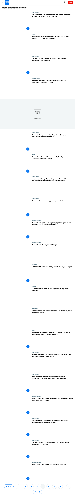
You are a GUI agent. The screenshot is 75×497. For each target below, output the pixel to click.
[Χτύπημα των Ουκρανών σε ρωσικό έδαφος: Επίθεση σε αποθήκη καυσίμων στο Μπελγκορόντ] (52, 340)
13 (68, 486)
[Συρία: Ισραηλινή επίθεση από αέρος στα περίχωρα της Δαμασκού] (52, 296)
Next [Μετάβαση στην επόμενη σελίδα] (36, 492)
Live (70, 2)
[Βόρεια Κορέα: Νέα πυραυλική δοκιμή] (52, 252)
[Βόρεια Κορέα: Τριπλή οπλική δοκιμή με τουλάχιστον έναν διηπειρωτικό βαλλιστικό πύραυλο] (52, 230)
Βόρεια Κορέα (36, 220)
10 (60, 486)
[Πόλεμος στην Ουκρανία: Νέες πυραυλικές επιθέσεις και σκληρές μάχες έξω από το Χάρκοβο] (52, 22)
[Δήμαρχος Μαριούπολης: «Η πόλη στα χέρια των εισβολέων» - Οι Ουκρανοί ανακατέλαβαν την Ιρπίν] (52, 384)
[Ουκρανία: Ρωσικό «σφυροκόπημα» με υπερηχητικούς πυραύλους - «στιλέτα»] (52, 450)
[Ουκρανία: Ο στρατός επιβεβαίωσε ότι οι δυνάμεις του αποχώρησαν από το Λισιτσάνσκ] (52, 142)
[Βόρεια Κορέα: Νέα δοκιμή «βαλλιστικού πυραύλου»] (52, 472)
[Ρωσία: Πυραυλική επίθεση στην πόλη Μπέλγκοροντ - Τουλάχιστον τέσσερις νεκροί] (52, 164)
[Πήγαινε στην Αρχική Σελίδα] (7, 2)
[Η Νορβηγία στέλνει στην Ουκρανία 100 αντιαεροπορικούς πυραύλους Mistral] (52, 318)
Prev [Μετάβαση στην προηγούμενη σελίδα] (9, 486)
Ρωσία (34, 154)
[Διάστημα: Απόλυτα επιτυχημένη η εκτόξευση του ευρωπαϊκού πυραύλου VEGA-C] (52, 88)
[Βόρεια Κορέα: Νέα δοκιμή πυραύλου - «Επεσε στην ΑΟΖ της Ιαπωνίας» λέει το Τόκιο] (52, 406)
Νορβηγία (35, 308)
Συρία (34, 286)
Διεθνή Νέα (36, 78)
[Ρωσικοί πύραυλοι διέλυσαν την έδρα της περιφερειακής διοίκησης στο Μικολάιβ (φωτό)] (52, 362)
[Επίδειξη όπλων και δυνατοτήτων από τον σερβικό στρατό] (52, 274)
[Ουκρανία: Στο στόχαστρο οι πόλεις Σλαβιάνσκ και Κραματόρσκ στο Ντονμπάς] (52, 66)
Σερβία (34, 264)
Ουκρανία (35, 12)
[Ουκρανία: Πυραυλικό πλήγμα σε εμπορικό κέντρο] (52, 208)
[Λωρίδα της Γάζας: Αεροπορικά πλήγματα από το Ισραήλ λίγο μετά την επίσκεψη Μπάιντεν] (52, 44)
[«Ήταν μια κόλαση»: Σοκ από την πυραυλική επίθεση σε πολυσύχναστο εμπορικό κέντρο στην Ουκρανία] (52, 186)
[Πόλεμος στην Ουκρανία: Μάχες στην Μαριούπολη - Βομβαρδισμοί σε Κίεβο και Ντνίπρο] (52, 428)
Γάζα (33, 34)
